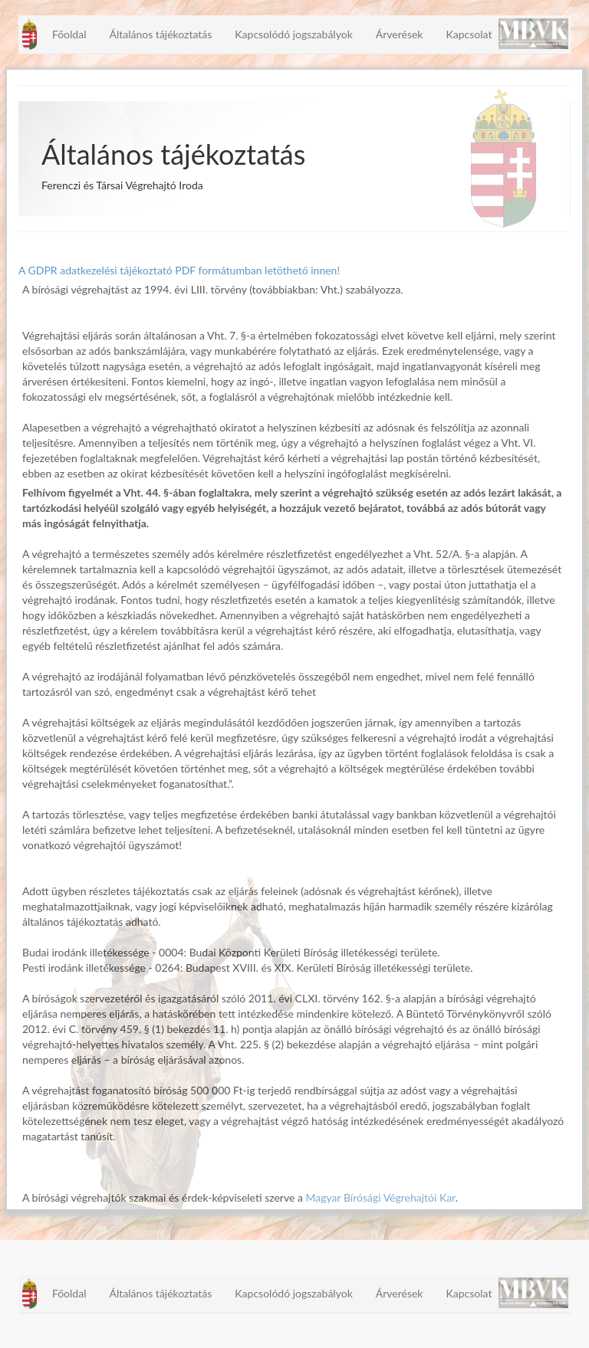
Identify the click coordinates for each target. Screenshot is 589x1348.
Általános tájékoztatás (160, 34)
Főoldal (69, 34)
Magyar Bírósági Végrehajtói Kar (380, 1197)
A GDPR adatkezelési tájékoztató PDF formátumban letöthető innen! (179, 270)
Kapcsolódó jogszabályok (293, 34)
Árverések (399, 34)
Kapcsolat (469, 34)
